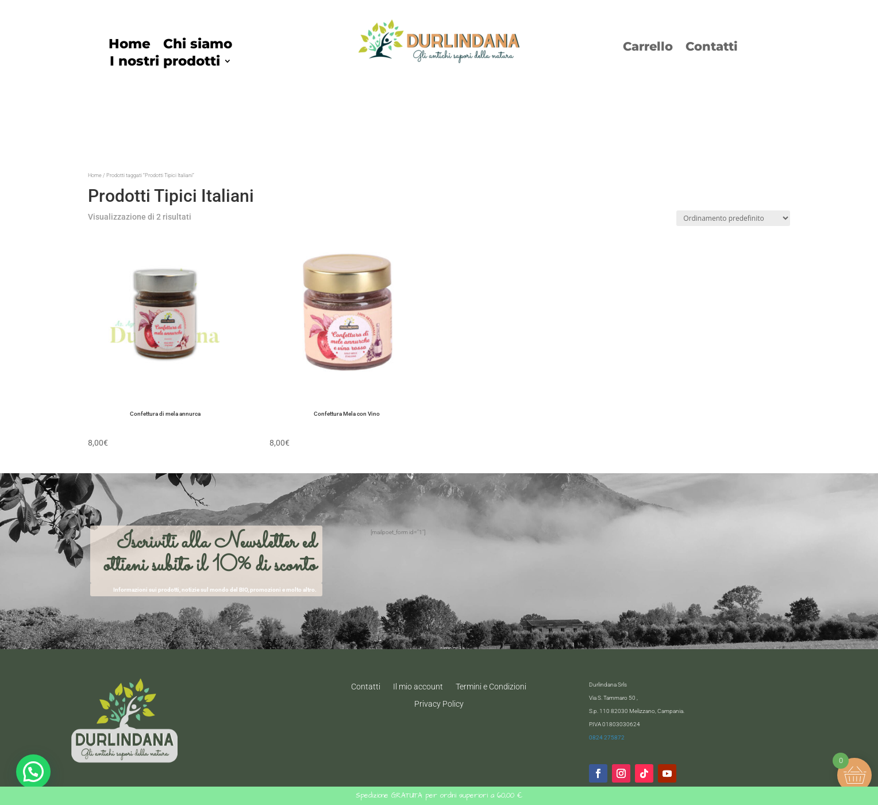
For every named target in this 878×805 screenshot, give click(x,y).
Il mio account (418, 686)
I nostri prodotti (165, 63)
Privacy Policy (439, 703)
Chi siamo (197, 46)
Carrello (648, 48)
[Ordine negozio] (733, 218)
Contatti (712, 48)
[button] (33, 771)
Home (130, 46)
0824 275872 (607, 737)
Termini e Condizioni (491, 686)
